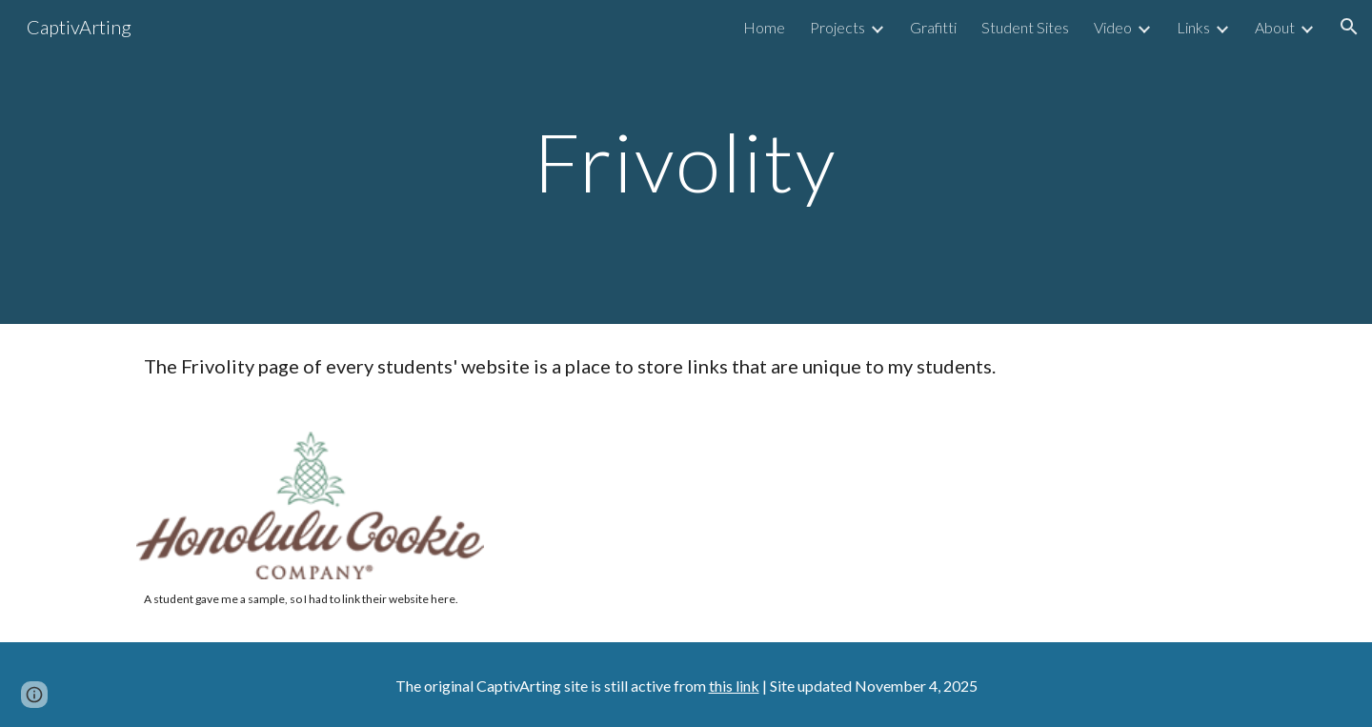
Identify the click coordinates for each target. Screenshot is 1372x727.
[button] (1349, 27)
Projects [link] (837, 27)
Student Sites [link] (1025, 27)
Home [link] (764, 27)
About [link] (1275, 27)
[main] (686, 161)
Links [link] (1193, 27)
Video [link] (1113, 27)
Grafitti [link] (933, 27)
